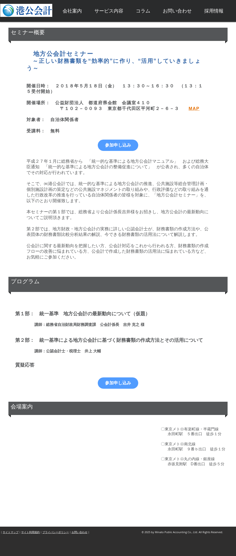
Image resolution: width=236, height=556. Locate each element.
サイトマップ (11, 532)
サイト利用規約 (30, 532)
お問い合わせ (79, 532)
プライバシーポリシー (55, 532)
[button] (72, 11)
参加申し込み (118, 145)
